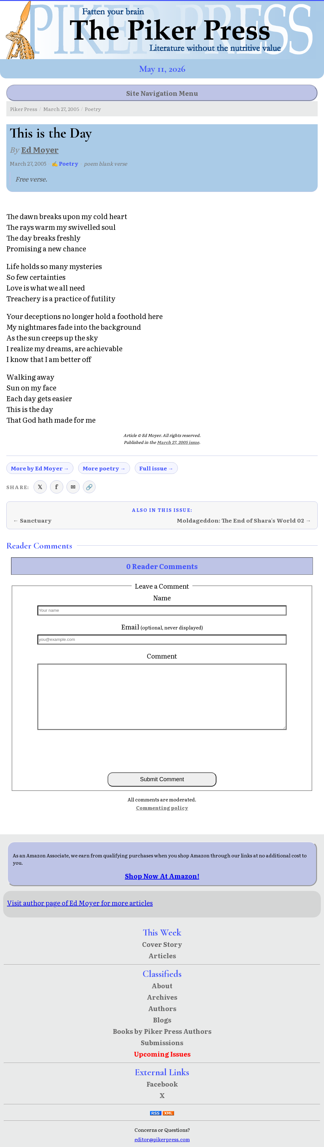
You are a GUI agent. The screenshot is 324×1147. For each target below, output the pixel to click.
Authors (162, 1008)
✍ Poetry (65, 163)
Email (162, 626)
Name (162, 597)
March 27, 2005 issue (178, 442)
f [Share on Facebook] (56, 486)
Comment (162, 655)
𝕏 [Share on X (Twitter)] (40, 486)
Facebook (162, 1084)
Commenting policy (162, 807)
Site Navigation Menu (162, 93)
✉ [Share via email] (73, 486)
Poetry (93, 109)
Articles (162, 955)
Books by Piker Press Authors (162, 1031)
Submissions (162, 1042)
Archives (162, 997)
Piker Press (23, 109)
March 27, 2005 (61, 109)
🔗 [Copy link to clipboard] (89, 486)
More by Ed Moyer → (40, 468)
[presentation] (162, 750)
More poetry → (104, 468)
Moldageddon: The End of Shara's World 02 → (244, 520)
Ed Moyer (40, 149)
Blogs (162, 1019)
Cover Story (162, 944)
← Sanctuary (32, 520)
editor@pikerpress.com (162, 1139)
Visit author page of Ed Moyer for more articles (80, 902)
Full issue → (156, 468)
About (162, 985)
